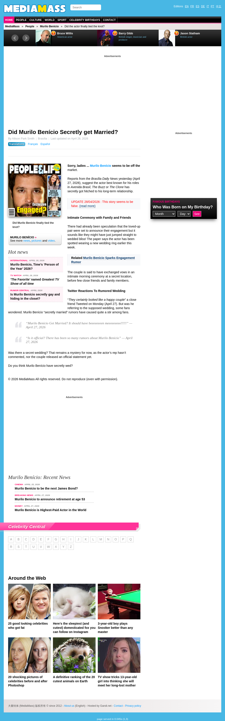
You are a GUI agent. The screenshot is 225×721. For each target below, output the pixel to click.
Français (33, 144)
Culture (35, 20)
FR (192, 6)
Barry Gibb (126, 33)
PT (212, 6)
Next (25, 38)
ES (197, 6)
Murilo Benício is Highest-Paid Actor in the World (50, 510)
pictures (37, 240)
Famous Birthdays (166, 201)
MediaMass (12, 26)
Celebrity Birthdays (84, 20)
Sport (61, 20)
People (21, 20)
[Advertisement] (112, 89)
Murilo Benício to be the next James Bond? (46, 488)
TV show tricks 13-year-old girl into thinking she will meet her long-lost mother (117, 681)
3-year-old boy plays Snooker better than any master (115, 628)
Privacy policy (133, 705)
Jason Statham (190, 33)
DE (203, 6)
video (51, 240)
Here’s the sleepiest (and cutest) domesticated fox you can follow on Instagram (74, 628)
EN (187, 6)
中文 (218, 6)
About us (69, 705)
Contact (109, 20)
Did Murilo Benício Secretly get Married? (63, 132)
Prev (14, 38)
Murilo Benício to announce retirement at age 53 (50, 499)
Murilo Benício (49, 26)
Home (9, 20)
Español (45, 144)
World (49, 20)
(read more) (87, 206)
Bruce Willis (65, 33)
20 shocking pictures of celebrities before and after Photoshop (27, 681)
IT (208, 6)
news (26, 240)
